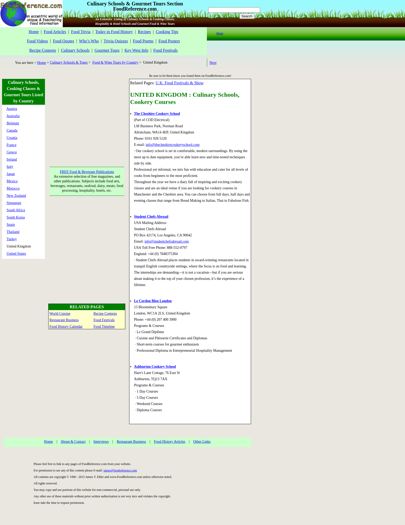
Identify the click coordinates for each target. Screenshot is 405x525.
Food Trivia (80, 31)
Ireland (12, 159)
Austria (11, 109)
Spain (11, 225)
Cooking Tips (167, 31)
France (12, 145)
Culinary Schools (75, 50)
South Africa (16, 210)
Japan (11, 174)
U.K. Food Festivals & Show (179, 83)
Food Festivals (165, 50)
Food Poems (143, 41)
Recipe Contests (42, 50)
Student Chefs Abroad (151, 217)
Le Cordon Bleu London (153, 301)
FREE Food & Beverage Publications (87, 172)
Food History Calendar (66, 326)
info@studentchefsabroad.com (166, 241)
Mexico (12, 181)
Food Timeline (104, 326)
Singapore (14, 203)
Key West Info (136, 50)
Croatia (12, 138)
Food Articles (55, 31)
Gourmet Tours (107, 50)
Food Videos (37, 41)
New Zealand (16, 196)
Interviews (101, 442)
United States (16, 254)
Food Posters (169, 41)
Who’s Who (89, 41)
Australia (13, 116)
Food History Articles (169, 442)
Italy (10, 167)
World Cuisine (59, 314)
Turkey (11, 239)
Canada (12, 130)
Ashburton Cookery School (155, 367)
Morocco (13, 188)
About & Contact (73, 442)
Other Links (202, 442)
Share (219, 33)
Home (34, 31)
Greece (12, 152)
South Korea (16, 217)
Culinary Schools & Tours (69, 62)
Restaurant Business (64, 320)
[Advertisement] (86, 111)
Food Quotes (63, 41)
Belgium (13, 123)
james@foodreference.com (120, 470)
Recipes (144, 31)
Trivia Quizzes (116, 41)
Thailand (12, 232)
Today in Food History (114, 31)
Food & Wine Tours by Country (115, 62)
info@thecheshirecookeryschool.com (172, 145)
